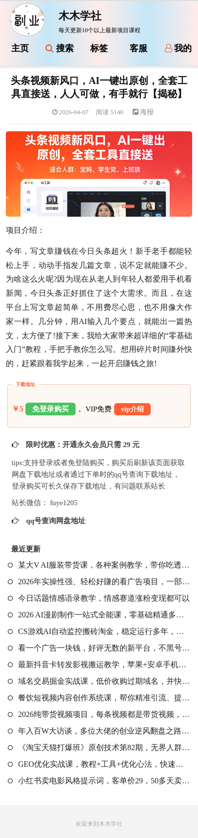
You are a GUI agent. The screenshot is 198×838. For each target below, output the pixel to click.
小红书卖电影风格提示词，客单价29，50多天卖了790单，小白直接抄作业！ (99, 781)
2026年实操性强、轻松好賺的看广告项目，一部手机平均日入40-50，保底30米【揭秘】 (99, 581)
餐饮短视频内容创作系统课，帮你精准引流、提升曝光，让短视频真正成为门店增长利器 (99, 698)
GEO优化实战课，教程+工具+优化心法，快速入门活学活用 (99, 764)
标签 (99, 48)
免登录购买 (50, 409)
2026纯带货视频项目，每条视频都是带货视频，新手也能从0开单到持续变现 (99, 714)
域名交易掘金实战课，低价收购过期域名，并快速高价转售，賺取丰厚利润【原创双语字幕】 (99, 681)
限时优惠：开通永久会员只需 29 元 (81, 445)
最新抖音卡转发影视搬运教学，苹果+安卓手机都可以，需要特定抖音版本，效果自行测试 (99, 664)
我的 (178, 48)
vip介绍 (132, 409)
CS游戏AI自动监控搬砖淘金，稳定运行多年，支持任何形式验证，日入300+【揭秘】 (99, 631)
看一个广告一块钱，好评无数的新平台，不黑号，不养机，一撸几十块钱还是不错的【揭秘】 (99, 648)
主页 (20, 48)
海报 (143, 112)
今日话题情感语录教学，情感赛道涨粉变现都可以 (99, 598)
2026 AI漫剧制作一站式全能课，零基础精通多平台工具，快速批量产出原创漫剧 (99, 615)
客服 (138, 48)
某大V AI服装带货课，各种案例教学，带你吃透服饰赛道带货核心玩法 (99, 565)
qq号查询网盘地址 (54, 521)
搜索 (59, 48)
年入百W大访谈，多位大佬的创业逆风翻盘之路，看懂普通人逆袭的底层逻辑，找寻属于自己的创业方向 (99, 731)
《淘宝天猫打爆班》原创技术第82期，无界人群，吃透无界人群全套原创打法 (99, 747)
